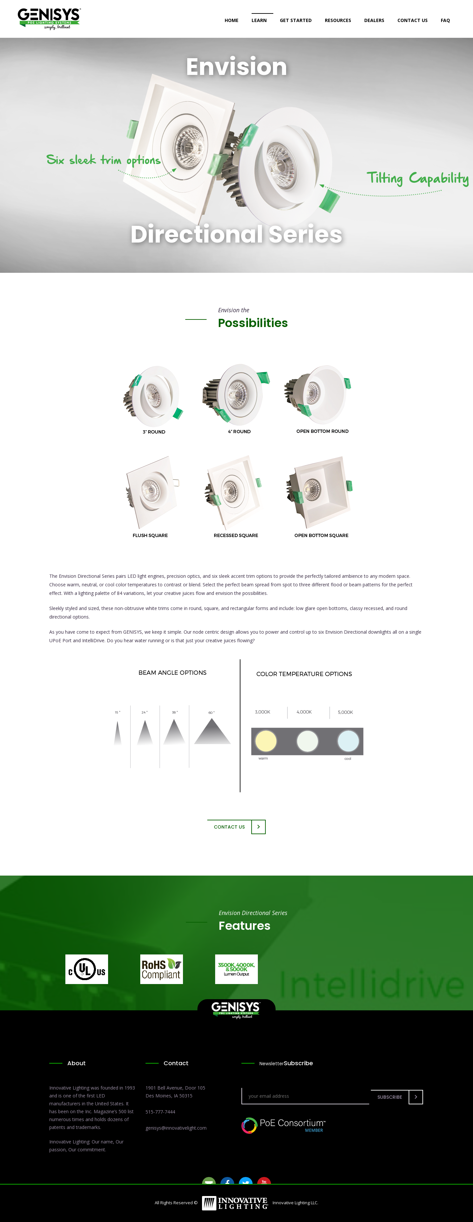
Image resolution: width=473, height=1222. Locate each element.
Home (231, 20)
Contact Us (412, 20)
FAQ (445, 20)
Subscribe (389, 1097)
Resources (338, 20)
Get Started (296, 20)
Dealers (374, 20)
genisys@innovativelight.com (176, 1128)
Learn (259, 20)
